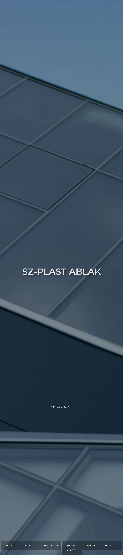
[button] (11, 545)
